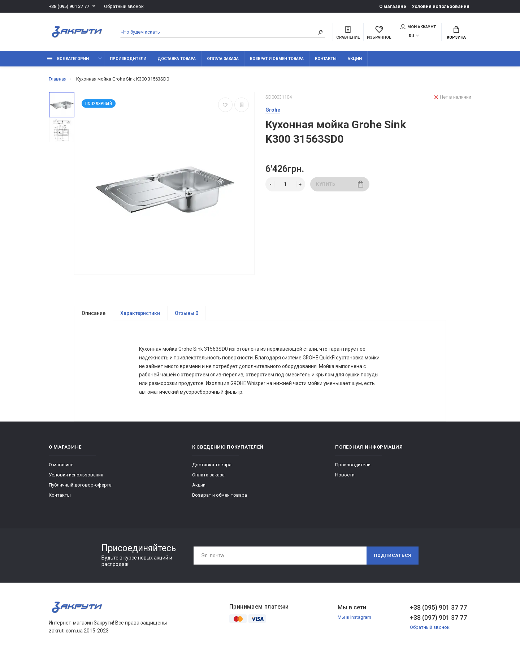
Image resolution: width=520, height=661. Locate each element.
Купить (339, 184)
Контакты (326, 58)
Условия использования (440, 6)
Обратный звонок (124, 6)
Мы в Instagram (354, 619)
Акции (355, 58)
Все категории (68, 58)
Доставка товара (176, 58)
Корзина (456, 33)
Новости (345, 476)
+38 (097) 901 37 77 (438, 619)
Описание (93, 313)
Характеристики (140, 313)
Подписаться (392, 557)
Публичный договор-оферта (80, 486)
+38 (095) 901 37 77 (69, 6)
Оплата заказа (223, 58)
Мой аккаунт (418, 26)
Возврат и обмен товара (277, 58)
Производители (128, 58)
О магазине (392, 6)
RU (411, 36)
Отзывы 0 (186, 313)
